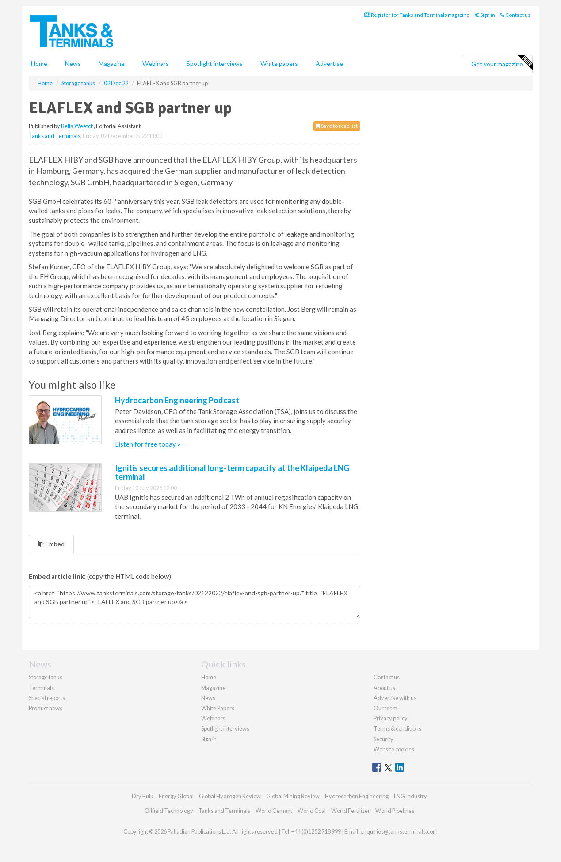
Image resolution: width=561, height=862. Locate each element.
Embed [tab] (51, 544)
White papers (279, 63)
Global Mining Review (293, 796)
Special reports (47, 697)
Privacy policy (391, 718)
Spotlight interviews (215, 63)
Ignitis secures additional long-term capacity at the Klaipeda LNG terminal (232, 472)
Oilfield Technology (169, 810)
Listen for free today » (147, 444)
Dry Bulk (142, 796)
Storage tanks (45, 677)
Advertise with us (395, 697)
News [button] (73, 63)
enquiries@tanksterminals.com (399, 831)
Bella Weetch (77, 126)
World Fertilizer (350, 810)
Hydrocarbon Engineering (357, 796)
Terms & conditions (397, 728)
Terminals (41, 687)
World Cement (274, 810)
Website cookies (394, 749)
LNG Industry (410, 796)
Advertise (329, 63)
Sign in (485, 15)
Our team (385, 708)
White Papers (217, 708)
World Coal (312, 810)
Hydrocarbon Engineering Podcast (177, 400)
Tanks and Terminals (54, 135)
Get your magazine (501, 62)
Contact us (515, 15)
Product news (45, 708)
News (208, 697)
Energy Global (176, 796)
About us (384, 687)
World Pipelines (394, 810)
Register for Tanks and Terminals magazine (416, 15)
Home (39, 63)
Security (383, 739)
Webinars (155, 63)
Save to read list (337, 126)
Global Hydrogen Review (230, 796)
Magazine (112, 63)
